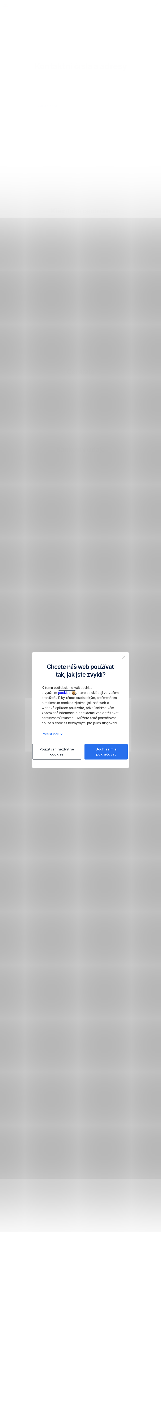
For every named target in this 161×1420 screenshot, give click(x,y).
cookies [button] (66, 693)
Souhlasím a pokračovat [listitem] (106, 751)
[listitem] (123, 657)
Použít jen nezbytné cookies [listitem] (57, 751)
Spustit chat (46, 106)
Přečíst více (51, 734)
